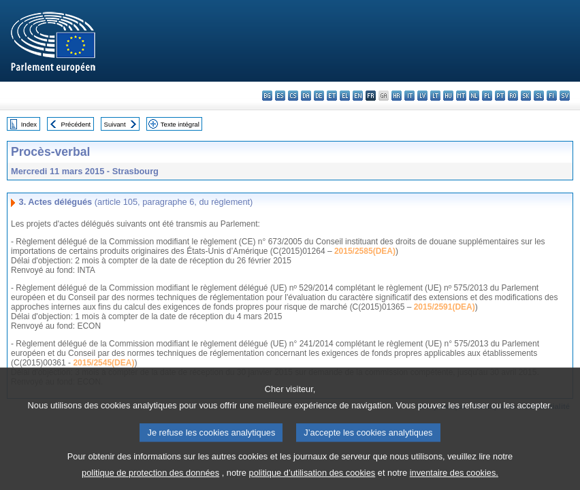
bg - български (267, 96)
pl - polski (487, 96)
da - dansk (306, 96)
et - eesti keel (332, 96)
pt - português (500, 96)
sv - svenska (565, 96)
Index (29, 124)
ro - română (513, 96)
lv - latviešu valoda (422, 96)
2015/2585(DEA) (365, 251)
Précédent (76, 124)
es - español (280, 96)
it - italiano (409, 96)
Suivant (115, 124)
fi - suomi (552, 96)
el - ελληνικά (345, 96)
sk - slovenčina (526, 96)
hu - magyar (448, 96)
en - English (358, 96)
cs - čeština (293, 96)
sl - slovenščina (539, 96)
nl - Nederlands (474, 96)
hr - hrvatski (396, 96)
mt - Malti (461, 96)
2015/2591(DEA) (444, 307)
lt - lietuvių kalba (435, 96)
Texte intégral (180, 124)
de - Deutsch (319, 96)
